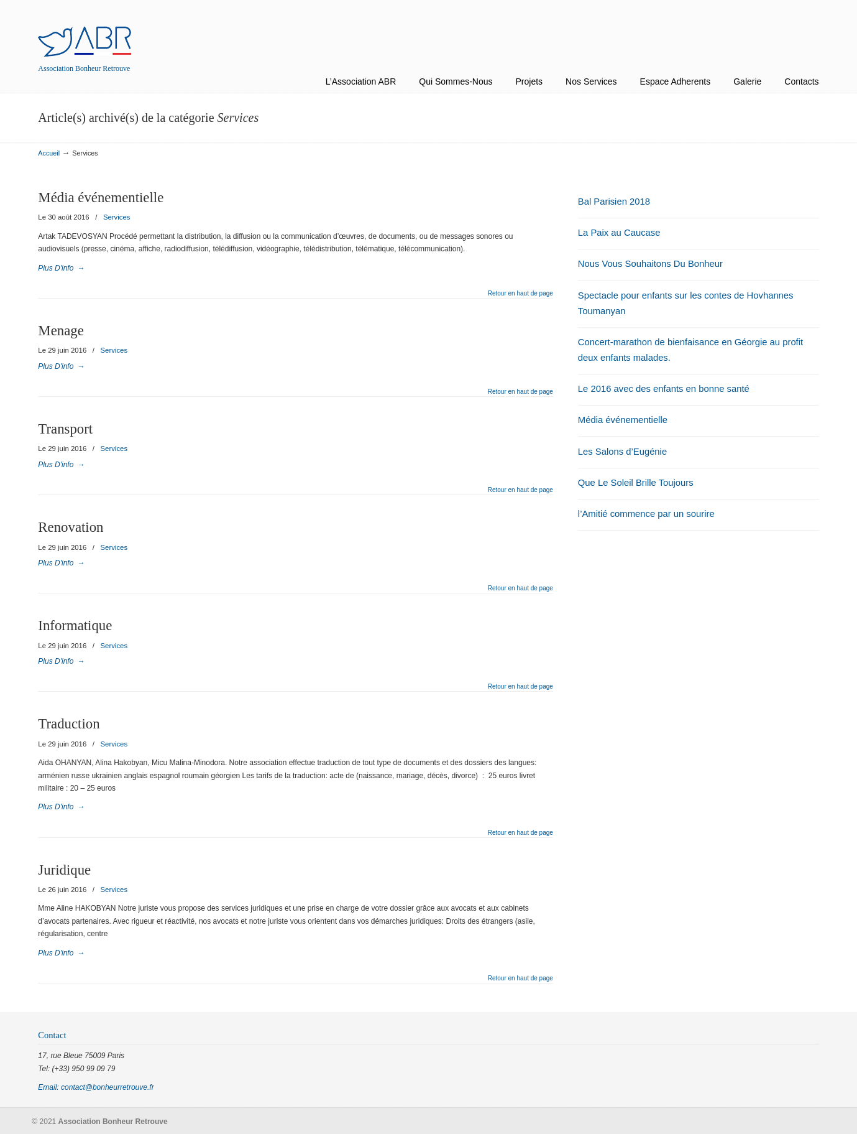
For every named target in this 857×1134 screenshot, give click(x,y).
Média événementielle (100, 197)
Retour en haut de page (520, 293)
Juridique (64, 870)
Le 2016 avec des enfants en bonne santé (663, 389)
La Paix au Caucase (619, 233)
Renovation (70, 527)
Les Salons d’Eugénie (622, 452)
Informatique (75, 625)
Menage (60, 330)
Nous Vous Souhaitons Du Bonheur (650, 264)
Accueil (49, 153)
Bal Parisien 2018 (614, 202)
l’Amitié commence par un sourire (646, 514)
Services (117, 217)
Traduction (68, 724)
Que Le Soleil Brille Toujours (636, 483)
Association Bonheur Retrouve (84, 30)
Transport (65, 429)
